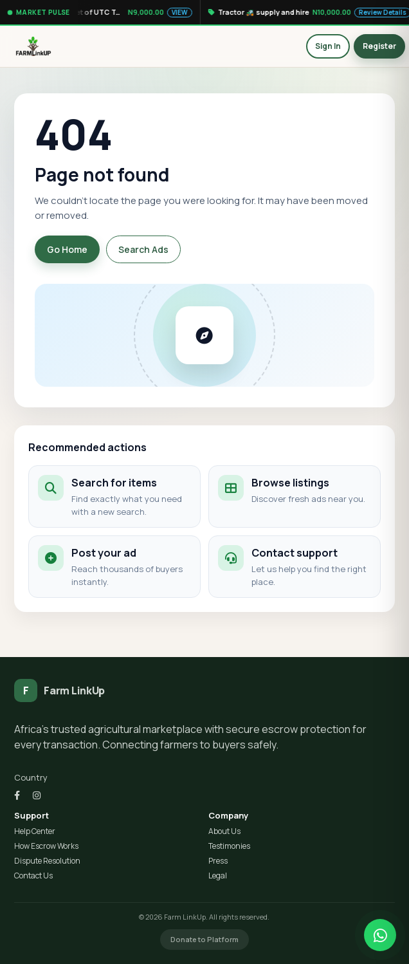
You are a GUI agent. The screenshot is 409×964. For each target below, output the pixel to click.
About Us (224, 831)
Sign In (328, 46)
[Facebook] (17, 795)
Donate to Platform (204, 939)
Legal (217, 876)
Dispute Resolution (47, 861)
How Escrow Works (46, 846)
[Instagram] (37, 795)
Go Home (67, 249)
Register (379, 46)
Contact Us (33, 876)
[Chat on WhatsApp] (380, 935)
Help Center (34, 831)
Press (218, 861)
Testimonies (229, 846)
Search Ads (143, 249)
